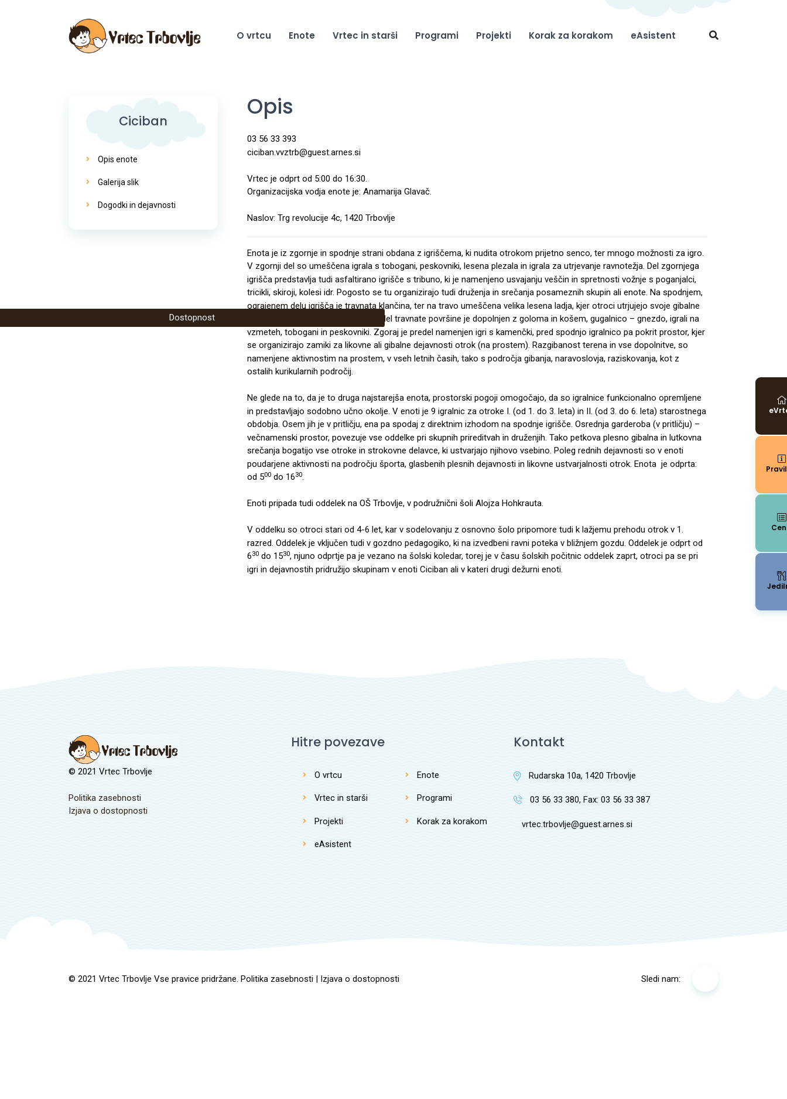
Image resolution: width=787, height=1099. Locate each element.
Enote (302, 35)
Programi (436, 35)
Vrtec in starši (365, 35)
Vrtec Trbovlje (125, 979)
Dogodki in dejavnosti (137, 205)
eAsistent (653, 35)
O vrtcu (254, 35)
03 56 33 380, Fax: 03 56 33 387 (582, 800)
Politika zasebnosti (105, 798)
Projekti (493, 35)
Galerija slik (118, 182)
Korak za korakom (571, 35)
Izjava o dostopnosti (108, 811)
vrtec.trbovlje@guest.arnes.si (573, 825)
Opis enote (118, 159)
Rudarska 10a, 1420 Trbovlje (575, 775)
